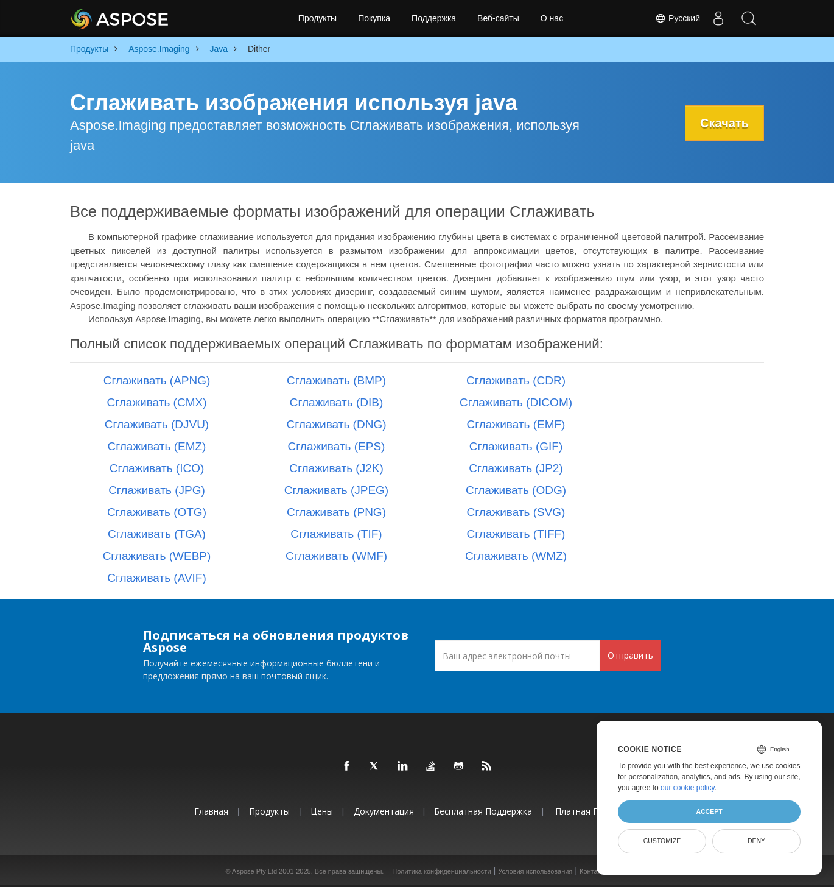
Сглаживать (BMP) (336, 380)
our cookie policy (688, 787)
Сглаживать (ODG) (516, 490)
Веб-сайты (498, 18)
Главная (211, 811)
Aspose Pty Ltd (254, 871)
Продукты (317, 18)
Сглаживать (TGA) (157, 534)
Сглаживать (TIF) (336, 534)
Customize (662, 840)
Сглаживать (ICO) (157, 468)
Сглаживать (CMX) (157, 402)
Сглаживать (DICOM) (516, 402)
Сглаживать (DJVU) (157, 424)
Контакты (594, 871)
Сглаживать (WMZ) (516, 556)
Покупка (374, 18)
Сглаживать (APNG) (157, 380)
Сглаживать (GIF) (515, 446)
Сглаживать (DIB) (336, 402)
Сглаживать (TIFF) (516, 534)
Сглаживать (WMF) (336, 556)
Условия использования (535, 871)
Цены (321, 811)
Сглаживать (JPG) (156, 490)
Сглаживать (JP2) (516, 468)
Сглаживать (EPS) (336, 446)
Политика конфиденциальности (441, 871)
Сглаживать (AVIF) (156, 577)
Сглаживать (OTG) (156, 512)
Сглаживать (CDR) (516, 380)
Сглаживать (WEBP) (157, 556)
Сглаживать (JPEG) (336, 490)
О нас (552, 18)
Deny (756, 840)
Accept (709, 811)
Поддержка (434, 18)
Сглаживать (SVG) (516, 512)
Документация (384, 811)
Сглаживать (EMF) (516, 424)
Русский (677, 18)
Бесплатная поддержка (483, 811)
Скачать (724, 123)
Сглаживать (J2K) (336, 468)
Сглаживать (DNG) (337, 424)
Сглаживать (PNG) (336, 512)
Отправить (630, 655)
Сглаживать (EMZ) (157, 446)
